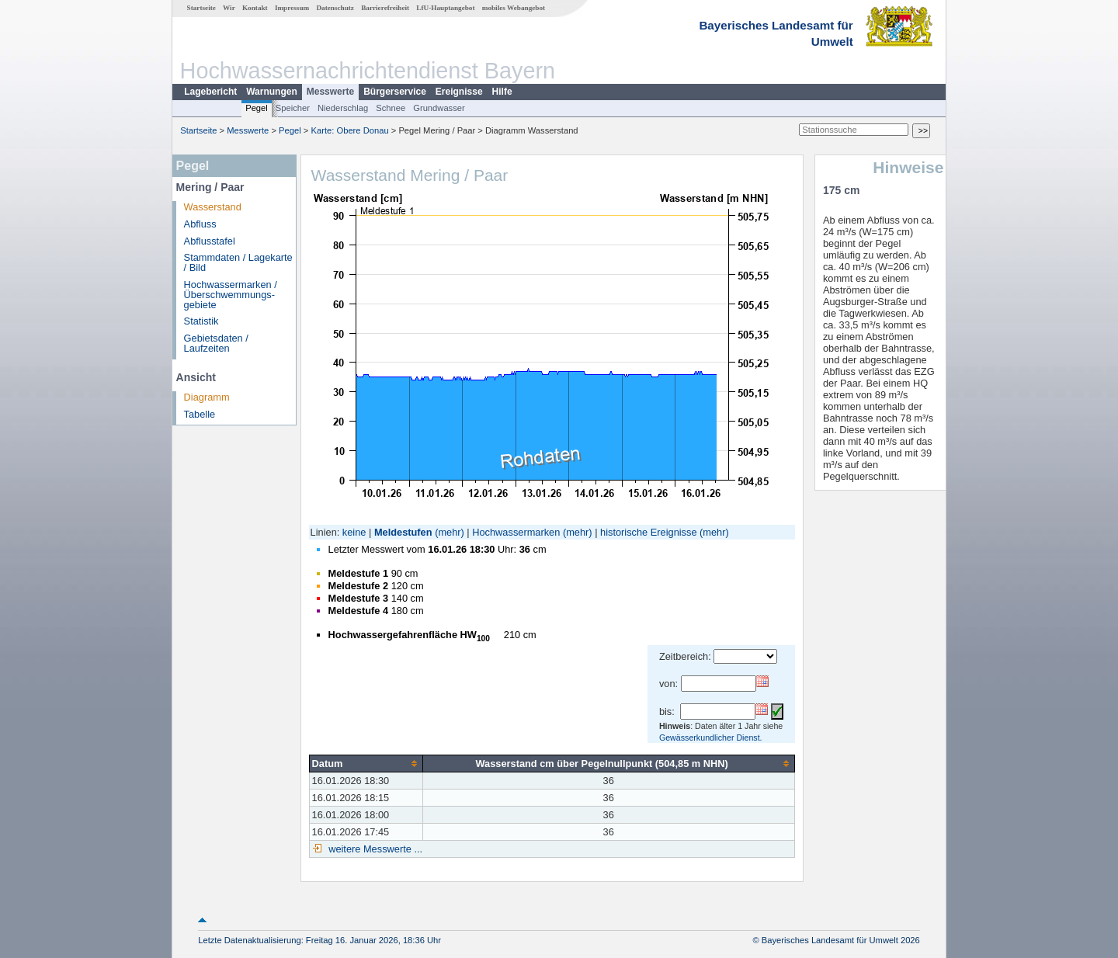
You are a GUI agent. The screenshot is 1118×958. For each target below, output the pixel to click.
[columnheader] (365, 763)
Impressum (292, 8)
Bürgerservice (394, 91)
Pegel (256, 108)
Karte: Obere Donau (350, 130)
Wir (229, 8)
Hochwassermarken (516, 532)
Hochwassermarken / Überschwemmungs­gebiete (230, 295)
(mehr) (449, 532)
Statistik (201, 321)
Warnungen (271, 91)
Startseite (201, 8)
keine (354, 532)
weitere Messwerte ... (374, 849)
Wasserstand (212, 207)
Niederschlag (343, 108)
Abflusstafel (209, 241)
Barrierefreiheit (385, 8)
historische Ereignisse (648, 532)
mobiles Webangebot (513, 8)
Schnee (390, 108)
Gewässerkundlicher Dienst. (710, 737)
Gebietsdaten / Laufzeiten (216, 343)
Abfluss (200, 224)
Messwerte (330, 91)
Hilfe (502, 91)
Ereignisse (459, 91)
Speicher (293, 108)
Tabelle (200, 414)
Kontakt (255, 8)
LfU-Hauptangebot (445, 8)
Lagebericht (210, 91)
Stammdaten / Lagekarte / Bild (238, 262)
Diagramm (207, 397)
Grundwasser (439, 108)
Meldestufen (403, 532)
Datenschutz (335, 8)
